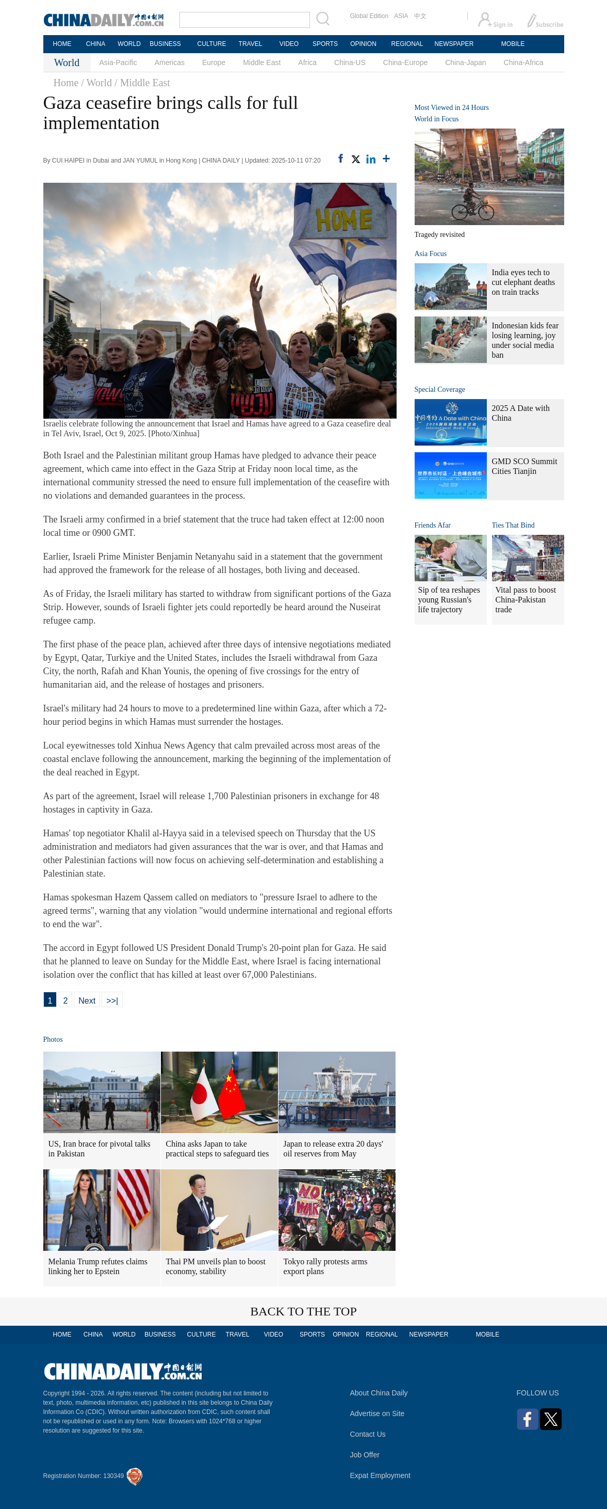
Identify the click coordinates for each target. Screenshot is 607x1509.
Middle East (262, 62)
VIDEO (289, 43)
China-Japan (465, 62)
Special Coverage (440, 389)
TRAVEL (251, 43)
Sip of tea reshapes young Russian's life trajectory (449, 599)
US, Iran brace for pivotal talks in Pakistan (99, 1148)
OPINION (363, 43)
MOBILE (512, 43)
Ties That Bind (513, 525)
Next (86, 1000)
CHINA (95, 43)
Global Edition (369, 16)
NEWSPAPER (454, 43)
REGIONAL (407, 43)
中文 (420, 16)
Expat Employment (380, 1475)
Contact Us (368, 1434)
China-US (350, 62)
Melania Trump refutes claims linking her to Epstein (97, 1266)
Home (66, 82)
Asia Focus (431, 254)
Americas (170, 62)
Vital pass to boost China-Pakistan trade (526, 599)
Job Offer (365, 1455)
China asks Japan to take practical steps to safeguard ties (217, 1148)
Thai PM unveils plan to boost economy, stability (216, 1266)
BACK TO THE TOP (303, 1311)
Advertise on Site (377, 1413)
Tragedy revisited (440, 235)
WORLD (129, 43)
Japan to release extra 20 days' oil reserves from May (333, 1148)
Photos (53, 1039)
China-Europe (405, 62)
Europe (213, 62)
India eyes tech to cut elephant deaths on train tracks (523, 282)
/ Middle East (142, 82)
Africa (307, 62)
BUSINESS (165, 43)
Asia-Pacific (118, 62)
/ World (96, 82)
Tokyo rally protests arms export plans (326, 1266)
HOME (62, 43)
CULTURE (212, 43)
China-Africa (524, 62)
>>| (112, 1000)
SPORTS (325, 43)
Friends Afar (433, 525)
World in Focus (437, 119)
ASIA (401, 16)
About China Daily (379, 1393)
